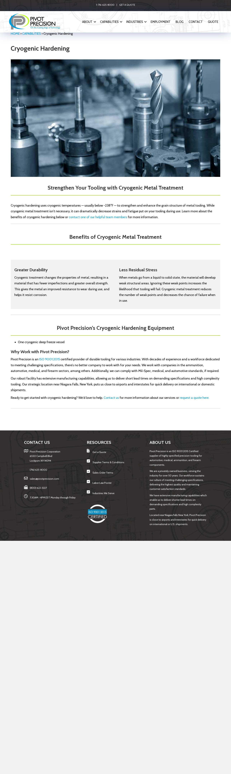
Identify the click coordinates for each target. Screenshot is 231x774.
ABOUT (87, 22)
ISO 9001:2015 (49, 359)
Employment (160, 22)
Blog (179, 22)
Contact (196, 22)
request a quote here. (194, 398)
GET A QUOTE (127, 4)
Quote (213, 22)
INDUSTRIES (134, 22)
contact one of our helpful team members (98, 217)
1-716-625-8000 (105, 4)
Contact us (111, 398)
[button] (94, 22)
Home (15, 34)
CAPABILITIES (109, 22)
